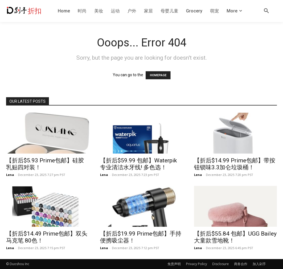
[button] (266, 11)
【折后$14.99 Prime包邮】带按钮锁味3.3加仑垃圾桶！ (234, 164)
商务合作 (240, 264)
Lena (10, 175)
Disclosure (220, 264)
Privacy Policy (196, 264)
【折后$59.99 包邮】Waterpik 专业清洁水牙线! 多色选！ (138, 164)
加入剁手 (259, 264)
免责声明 (174, 264)
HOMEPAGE (158, 75)
